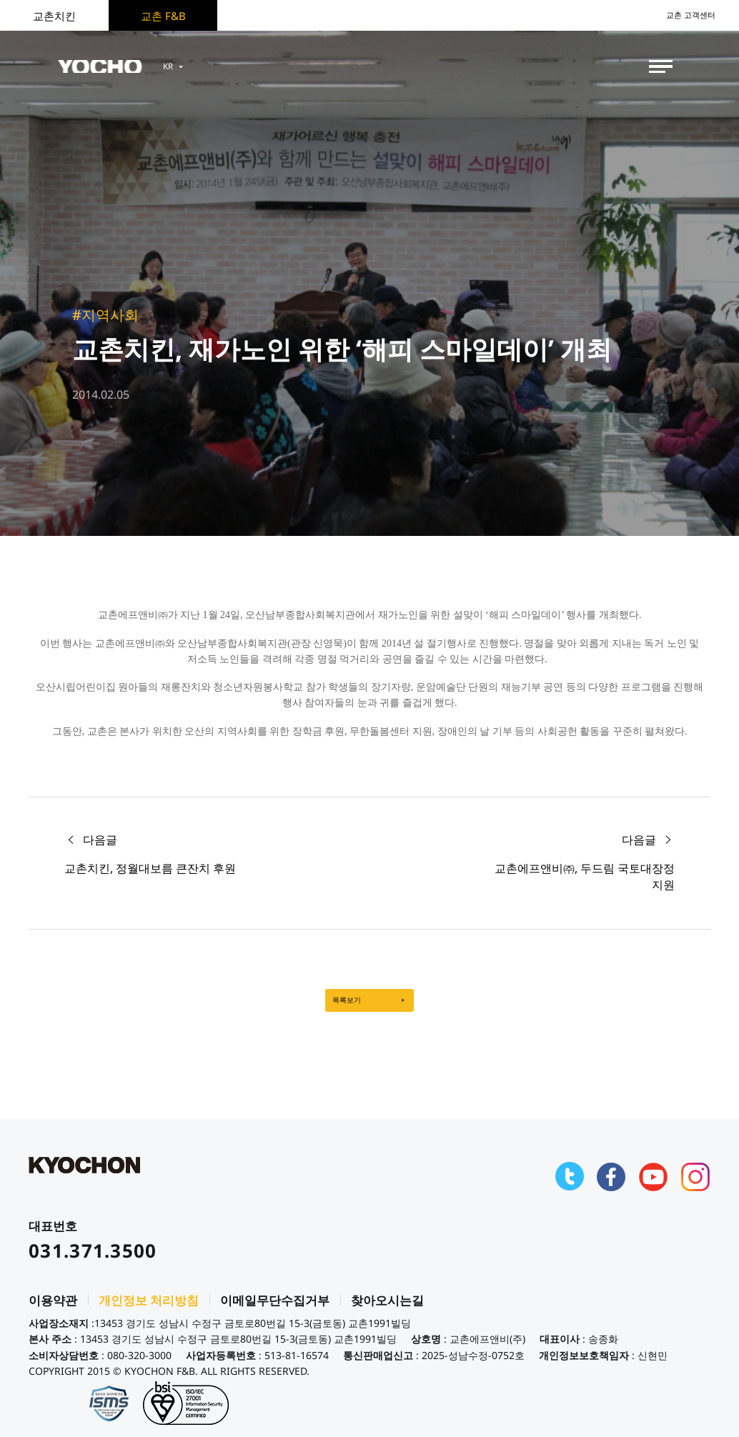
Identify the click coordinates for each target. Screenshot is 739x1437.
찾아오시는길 (387, 1311)
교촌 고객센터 (681, 15)
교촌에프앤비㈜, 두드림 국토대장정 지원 (585, 876)
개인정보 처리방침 (149, 1311)
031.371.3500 (93, 1260)
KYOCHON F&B (115, 66)
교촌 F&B (163, 16)
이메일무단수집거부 (274, 1311)
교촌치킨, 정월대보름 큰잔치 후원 (150, 868)
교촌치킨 (54, 16)
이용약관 (53, 1311)
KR (209, 66)
